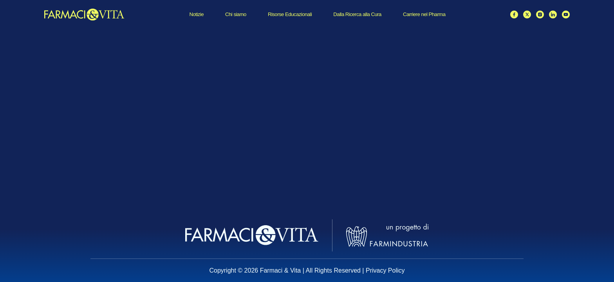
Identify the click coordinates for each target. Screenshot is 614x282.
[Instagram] (540, 14)
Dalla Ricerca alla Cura (357, 14)
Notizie (196, 14)
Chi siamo (235, 14)
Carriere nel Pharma (424, 14)
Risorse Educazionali (290, 14)
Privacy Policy (385, 270)
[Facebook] (514, 14)
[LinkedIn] (553, 14)
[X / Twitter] (527, 14)
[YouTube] (566, 14)
